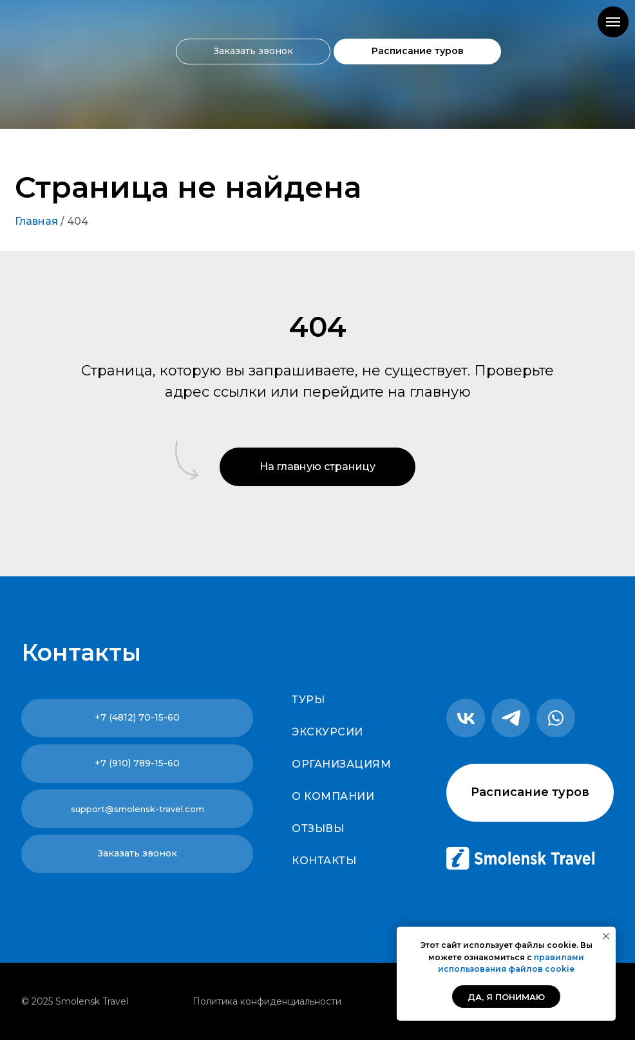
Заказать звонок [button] (253, 51)
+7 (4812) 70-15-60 (137, 717)
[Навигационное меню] (613, 21)
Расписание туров (418, 51)
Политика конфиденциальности (267, 1001)
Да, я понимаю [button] (506, 997)
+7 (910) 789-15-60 (137, 763)
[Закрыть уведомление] (606, 936)
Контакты (324, 861)
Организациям (341, 764)
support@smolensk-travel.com (137, 809)
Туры (308, 700)
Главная (36, 221)
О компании (333, 796)
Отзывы (318, 828)
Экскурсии (327, 732)
